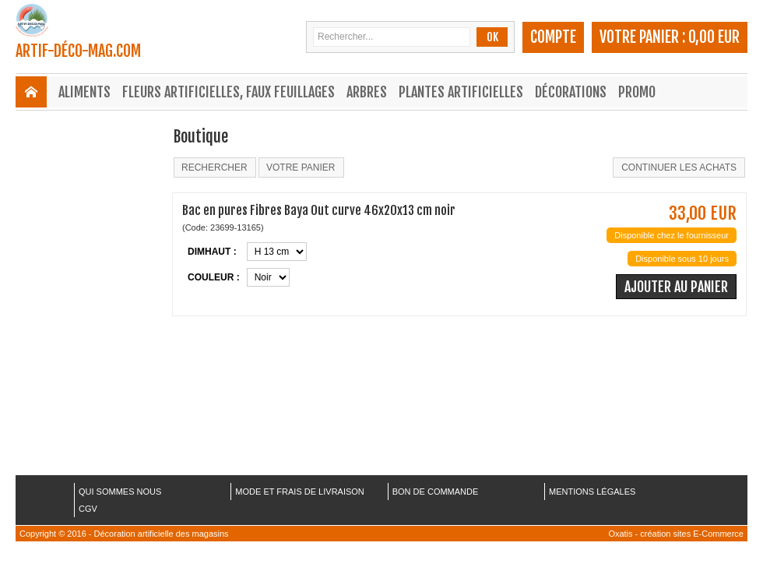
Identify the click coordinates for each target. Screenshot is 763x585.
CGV (88, 508)
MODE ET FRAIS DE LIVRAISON (299, 491)
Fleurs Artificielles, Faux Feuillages (228, 91)
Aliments (84, 91)
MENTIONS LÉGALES (592, 491)
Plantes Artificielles (461, 91)
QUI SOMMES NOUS (120, 491)
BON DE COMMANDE (435, 491)
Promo (637, 91)
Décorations (571, 91)
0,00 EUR (714, 37)
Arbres (366, 91)
